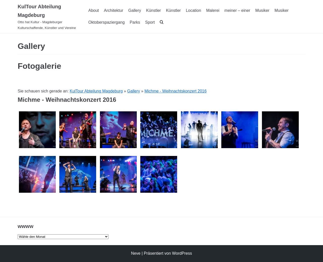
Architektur (113, 10)
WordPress (182, 253)
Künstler (153, 10)
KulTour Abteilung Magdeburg (96, 91)
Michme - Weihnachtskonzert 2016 (176, 91)
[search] (161, 22)
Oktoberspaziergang (106, 22)
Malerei (212, 10)
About (93, 10)
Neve (135, 253)
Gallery (134, 10)
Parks (135, 22)
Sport (150, 22)
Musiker (262, 10)
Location (193, 10)
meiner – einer (237, 10)
